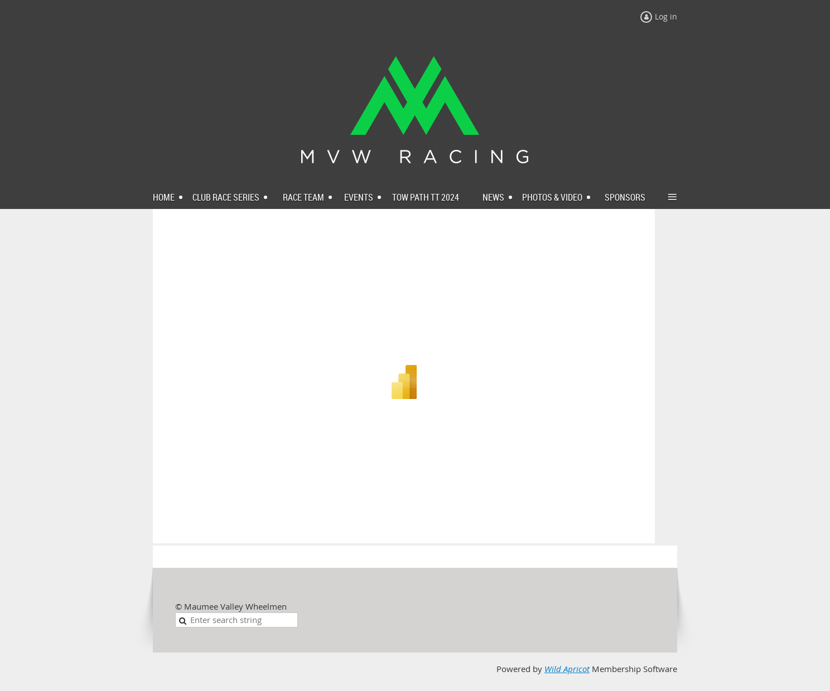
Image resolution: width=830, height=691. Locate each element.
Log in (666, 16)
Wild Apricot (567, 669)
